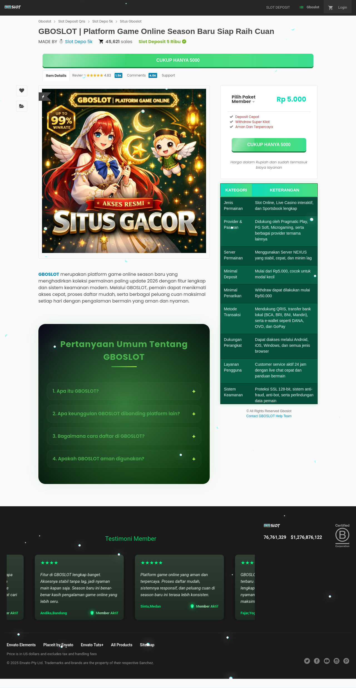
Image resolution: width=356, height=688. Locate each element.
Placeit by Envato (58, 645)
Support (168, 75)
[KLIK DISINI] (178, 60)
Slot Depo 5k (102, 21)
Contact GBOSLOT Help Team (269, 416)
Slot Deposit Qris (71, 21)
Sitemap (147, 645)
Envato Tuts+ (92, 645)
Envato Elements (21, 645)
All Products (121, 645)
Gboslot (44, 21)
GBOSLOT (48, 274)
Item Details (56, 75)
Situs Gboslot (131, 21)
